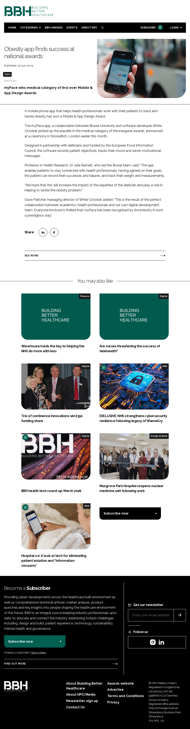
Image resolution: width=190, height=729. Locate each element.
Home (12, 27)
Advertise (115, 690)
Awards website (120, 683)
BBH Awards (53, 27)
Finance (84, 296)
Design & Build (159, 436)
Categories (28, 27)
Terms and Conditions (125, 696)
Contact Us (75, 707)
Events (72, 27)
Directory (89, 27)
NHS (165, 366)
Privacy (113, 702)
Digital (7, 74)
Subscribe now (116, 513)
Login (174, 27)
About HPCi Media (80, 694)
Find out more (15, 663)
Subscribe (151, 28)
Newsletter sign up (82, 701)
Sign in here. (38, 652)
